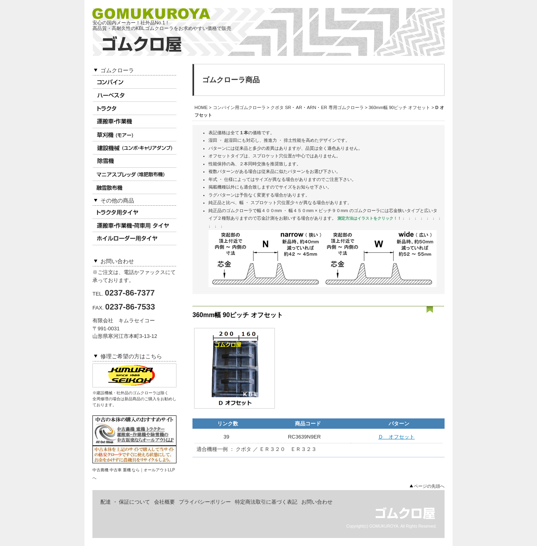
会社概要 (164, 502)
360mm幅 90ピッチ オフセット (399, 107)
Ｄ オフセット (396, 437)
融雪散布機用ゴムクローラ (134, 187)
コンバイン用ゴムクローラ (134, 82)
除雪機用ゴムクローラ (134, 161)
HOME (201, 107)
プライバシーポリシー (205, 502)
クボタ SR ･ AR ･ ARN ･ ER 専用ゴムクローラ (317, 107)
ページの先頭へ (429, 486)
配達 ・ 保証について (125, 502)
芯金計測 (266, 218)
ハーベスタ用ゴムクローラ (134, 95)
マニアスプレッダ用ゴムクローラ (134, 174)
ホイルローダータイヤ (134, 238)
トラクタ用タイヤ (134, 212)
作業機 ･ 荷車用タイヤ (134, 225)
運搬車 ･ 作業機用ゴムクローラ (134, 121)
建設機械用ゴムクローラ (134, 148)
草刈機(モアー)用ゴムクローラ (134, 134)
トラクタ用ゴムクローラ (134, 108)
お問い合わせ (317, 502)
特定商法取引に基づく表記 (266, 502)
